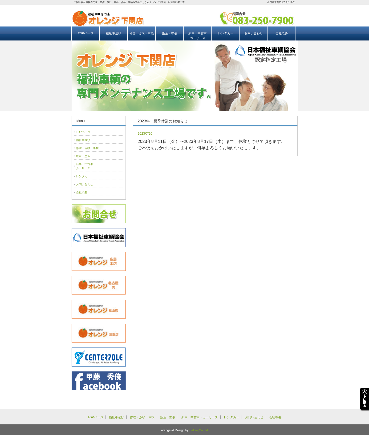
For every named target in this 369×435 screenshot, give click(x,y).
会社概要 (282, 33)
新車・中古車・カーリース (199, 417)
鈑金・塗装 (169, 33)
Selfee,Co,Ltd (198, 430)
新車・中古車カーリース (197, 36)
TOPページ (85, 33)
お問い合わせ (253, 33)
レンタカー (225, 33)
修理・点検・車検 (141, 33)
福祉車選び (113, 33)
